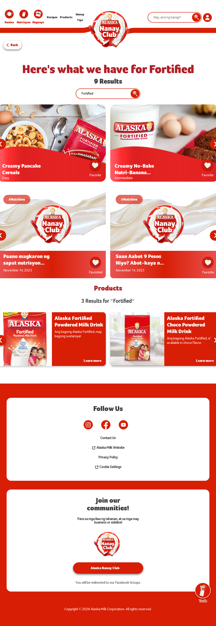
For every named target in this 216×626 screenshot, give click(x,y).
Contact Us (108, 438)
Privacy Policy (108, 457)
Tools (203, 593)
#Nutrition (17, 199)
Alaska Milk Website (108, 448)
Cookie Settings (108, 467)
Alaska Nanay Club (105, 568)
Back (14, 45)
